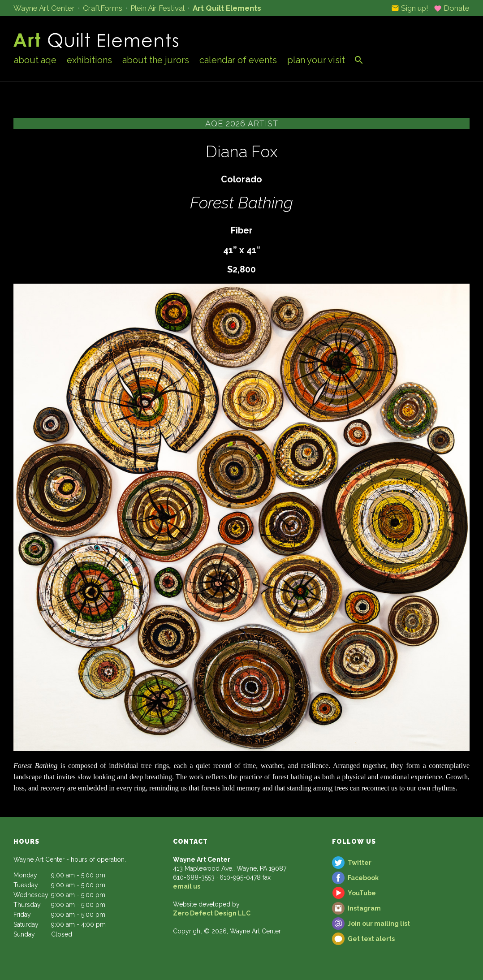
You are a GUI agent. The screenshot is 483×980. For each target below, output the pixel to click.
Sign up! (409, 8)
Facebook (363, 877)
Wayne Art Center (44, 8)
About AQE (35, 60)
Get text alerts (371, 938)
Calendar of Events (238, 60)
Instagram (364, 908)
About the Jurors (155, 60)
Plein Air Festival (157, 8)
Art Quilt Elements (227, 8)
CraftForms (102, 8)
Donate (452, 8)
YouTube (362, 893)
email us (186, 886)
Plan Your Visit (316, 60)
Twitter (359, 862)
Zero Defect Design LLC (211, 913)
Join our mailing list (379, 923)
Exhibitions (89, 60)
